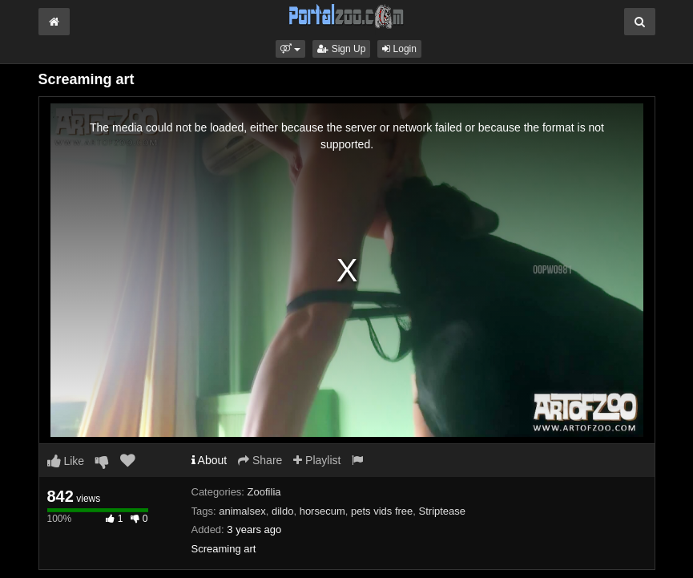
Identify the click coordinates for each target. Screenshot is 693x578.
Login (399, 49)
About (209, 460)
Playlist (316, 460)
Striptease (442, 511)
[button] (290, 49)
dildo (282, 511)
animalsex (242, 511)
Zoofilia (264, 492)
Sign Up (341, 49)
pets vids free (382, 511)
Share (260, 460)
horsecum (322, 511)
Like (66, 461)
